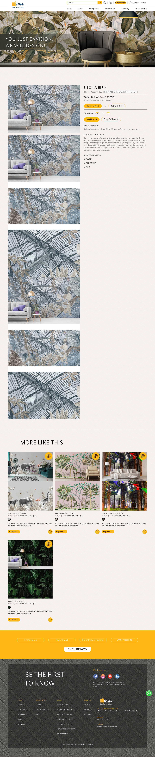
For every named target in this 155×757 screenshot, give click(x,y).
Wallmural (110, 8)
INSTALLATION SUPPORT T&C (66, 729)
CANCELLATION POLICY (65, 719)
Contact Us (120, 2)
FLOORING (88, 714)
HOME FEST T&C (62, 734)
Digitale (94, 751)
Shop (69, 8)
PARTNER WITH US (42, 709)
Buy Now (92, 119)
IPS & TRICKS (22, 724)
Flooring (125, 8)
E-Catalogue (141, 8)
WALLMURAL (88, 709)
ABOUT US (21, 704)
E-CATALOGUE (22, 709)
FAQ (37, 714)
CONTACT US (40, 704)
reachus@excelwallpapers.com (107, 726)
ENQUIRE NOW (77, 648)
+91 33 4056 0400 (102, 719)
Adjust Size (117, 106)
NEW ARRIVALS (23, 714)
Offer (80, 8)
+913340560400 (139, 3)
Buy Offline (111, 119)
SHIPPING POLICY (63, 724)
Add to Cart (93, 106)
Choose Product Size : (93, 92)
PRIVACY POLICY (62, 704)
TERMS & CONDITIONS (64, 714)
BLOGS (20, 719)
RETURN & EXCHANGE (64, 709)
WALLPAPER (88, 704)
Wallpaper (94, 8)
